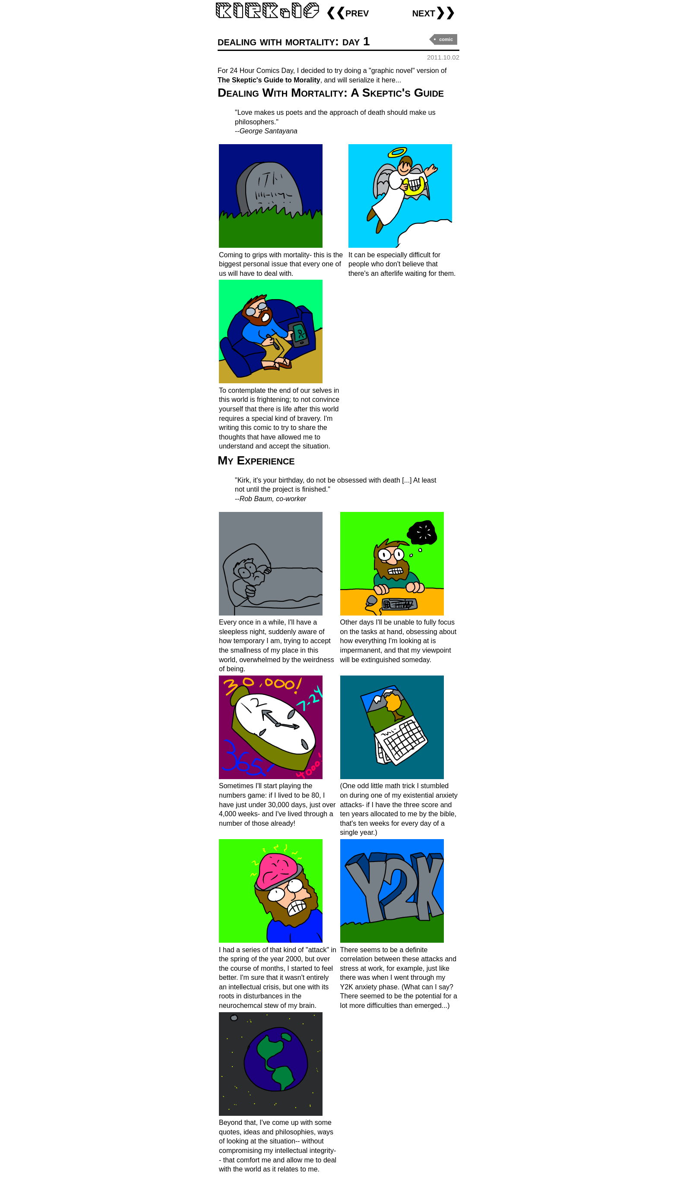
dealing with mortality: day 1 (294, 41)
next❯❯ (433, 12)
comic (446, 39)
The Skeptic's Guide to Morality (269, 80)
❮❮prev (347, 12)
